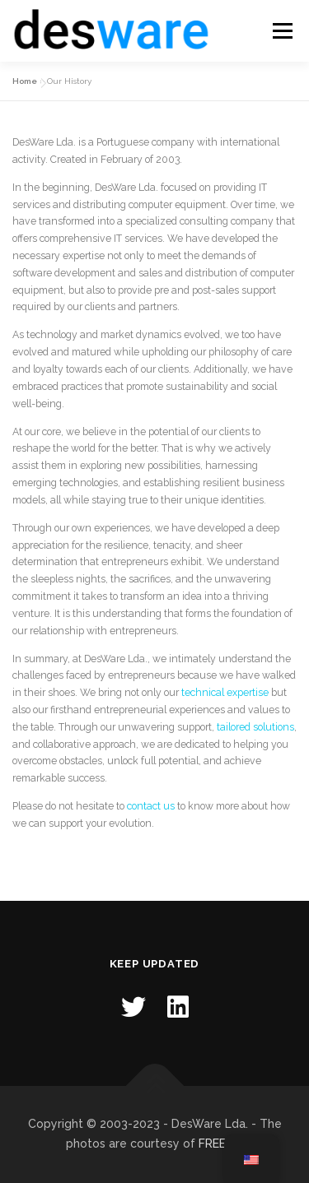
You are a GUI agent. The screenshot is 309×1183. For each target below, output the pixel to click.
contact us (151, 806)
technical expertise (225, 692)
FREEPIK (221, 1143)
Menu (282, 31)
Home (24, 81)
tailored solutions (255, 727)
